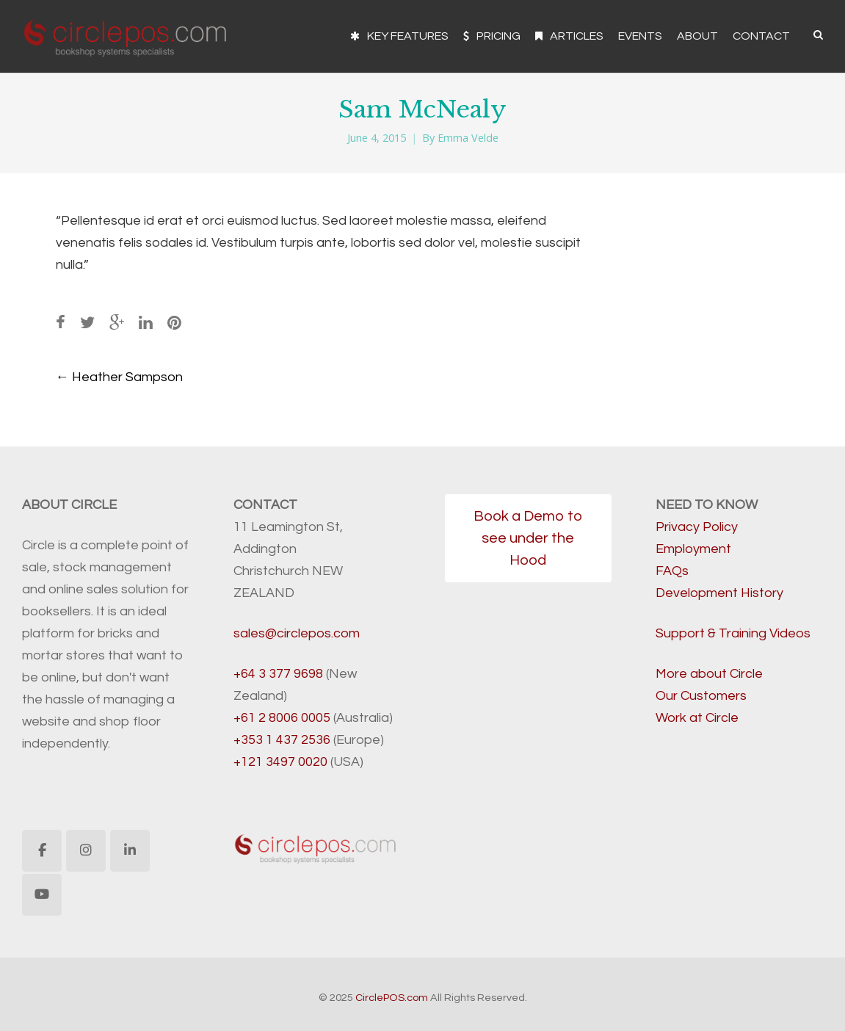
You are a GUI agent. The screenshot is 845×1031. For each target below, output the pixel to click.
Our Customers (701, 696)
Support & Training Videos (733, 633)
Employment (693, 549)
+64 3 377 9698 (278, 674)
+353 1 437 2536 (281, 740)
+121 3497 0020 (280, 762)
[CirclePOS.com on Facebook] (42, 851)
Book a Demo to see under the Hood (528, 538)
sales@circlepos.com (296, 633)
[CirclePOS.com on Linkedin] (130, 851)
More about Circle (709, 674)
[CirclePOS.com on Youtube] (42, 895)
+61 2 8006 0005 (281, 718)
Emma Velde (468, 137)
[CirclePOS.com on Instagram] (86, 851)
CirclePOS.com (391, 997)
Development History (719, 593)
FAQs (672, 571)
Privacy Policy (697, 527)
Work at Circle (697, 718)
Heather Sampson (119, 377)
